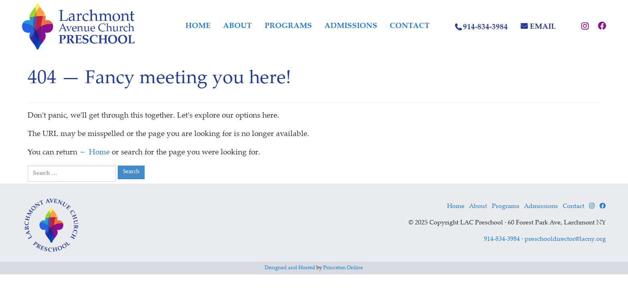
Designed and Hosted (290, 268)
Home (198, 26)
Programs (288, 26)
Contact (410, 26)
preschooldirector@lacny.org (565, 239)
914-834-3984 (485, 27)
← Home (94, 152)
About (237, 26)
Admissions (350, 26)
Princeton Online (343, 268)
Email (543, 27)
